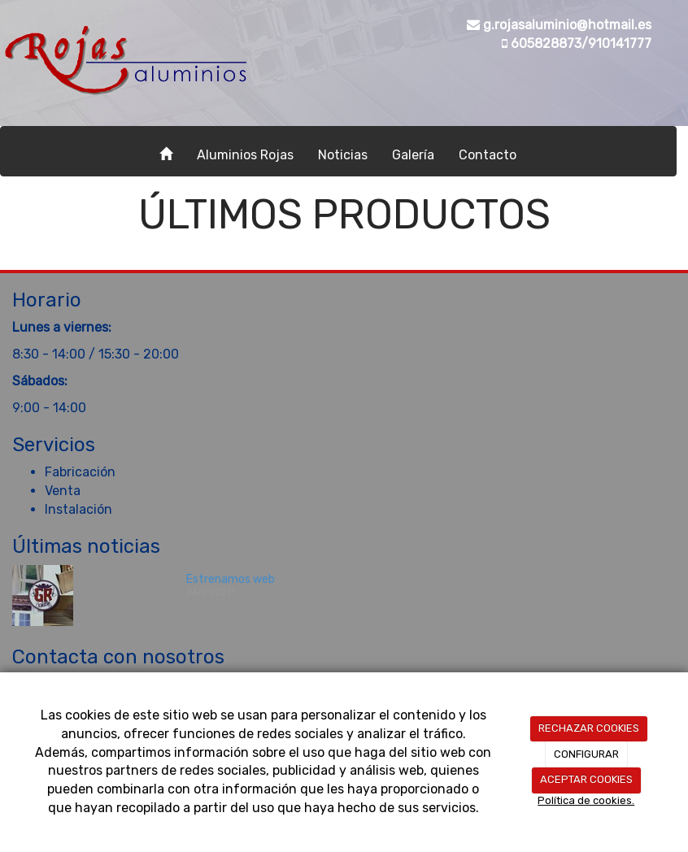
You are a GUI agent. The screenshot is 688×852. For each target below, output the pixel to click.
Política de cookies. (586, 800)
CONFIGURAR (586, 754)
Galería (413, 155)
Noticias (343, 155)
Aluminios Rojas (245, 155)
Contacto (487, 155)
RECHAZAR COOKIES (588, 728)
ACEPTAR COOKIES (586, 779)
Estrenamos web (230, 579)
